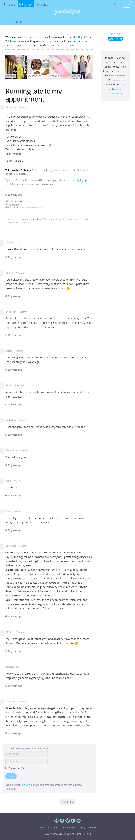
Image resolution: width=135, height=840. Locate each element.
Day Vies (10, 107)
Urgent (20, 21)
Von (7, 511)
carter (8, 350)
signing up (81, 180)
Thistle (9, 242)
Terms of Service (67, 827)
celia (8, 480)
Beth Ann (10, 311)
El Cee (9, 272)
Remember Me (14, 768)
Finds (72, 45)
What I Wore (115, 38)
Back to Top (68, 802)
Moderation (92, 827)
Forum (13, 41)
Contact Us (44, 827)
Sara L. (9, 385)
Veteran (22, 107)
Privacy (81, 827)
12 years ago (13, 194)
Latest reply (14, 207)
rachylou (10, 420)
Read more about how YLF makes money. (115, 89)
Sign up (26, 785)
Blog (80, 37)
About (54, 827)
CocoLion (11, 450)
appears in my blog (31, 219)
